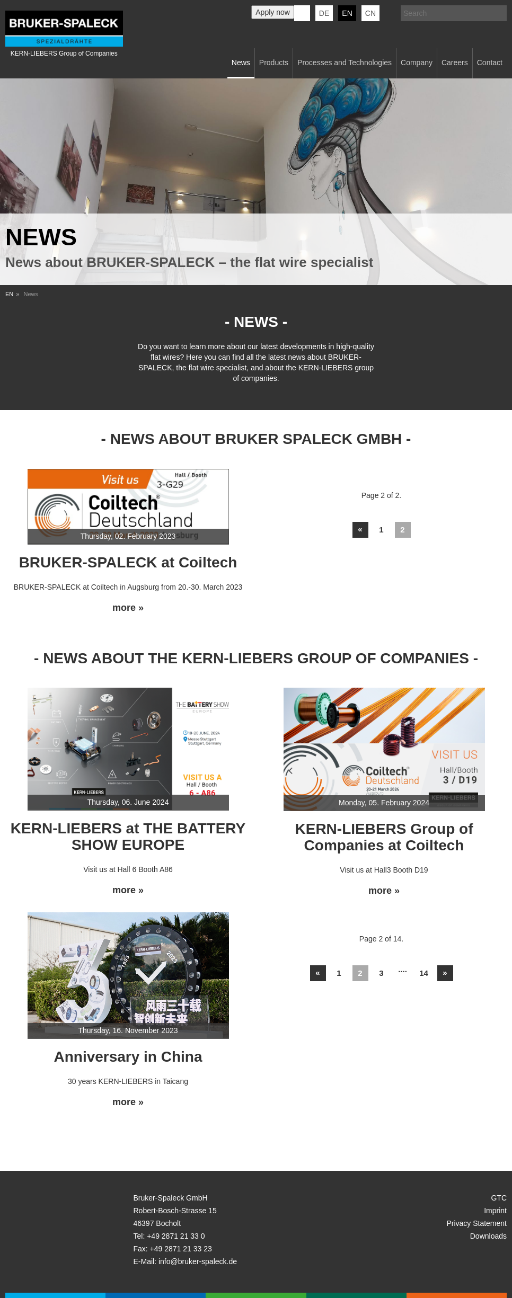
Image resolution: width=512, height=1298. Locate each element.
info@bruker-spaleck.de (197, 1261)
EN (9, 294)
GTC (499, 1198)
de (324, 13)
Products (273, 62)
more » (128, 608)
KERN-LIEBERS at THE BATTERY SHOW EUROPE (128, 836)
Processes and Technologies (344, 62)
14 (423, 972)
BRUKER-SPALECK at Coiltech (128, 562)
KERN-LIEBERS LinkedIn (302, 13)
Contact (489, 62)
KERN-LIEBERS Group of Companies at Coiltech (384, 837)
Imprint (495, 1210)
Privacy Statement (476, 1223)
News (241, 62)
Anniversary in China (128, 1056)
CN (370, 13)
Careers (455, 62)
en (347, 13)
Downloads (488, 1236)
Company (416, 62)
